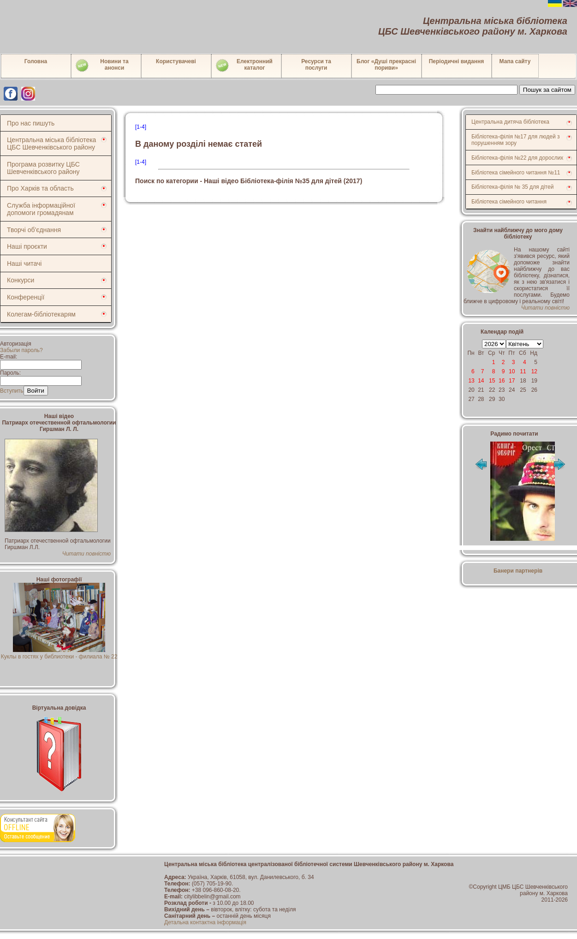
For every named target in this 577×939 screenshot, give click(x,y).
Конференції (25, 297)
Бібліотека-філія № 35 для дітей (512, 187)
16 (502, 380)
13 (471, 380)
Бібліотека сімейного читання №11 (515, 172)
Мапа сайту (515, 61)
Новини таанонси (102, 65)
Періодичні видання (456, 61)
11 (523, 371)
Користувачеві (176, 61)
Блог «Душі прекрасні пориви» (386, 64)
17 (512, 380)
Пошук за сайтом (547, 89)
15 (492, 380)
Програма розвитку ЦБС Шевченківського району (43, 168)
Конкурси (20, 280)
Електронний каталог (244, 65)
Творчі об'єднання (34, 229)
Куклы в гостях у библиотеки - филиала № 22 (59, 653)
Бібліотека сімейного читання (509, 201)
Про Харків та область (40, 188)
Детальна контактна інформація (205, 922)
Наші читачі (24, 263)
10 (512, 371)
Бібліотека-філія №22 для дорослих (517, 158)
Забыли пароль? (21, 350)
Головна (35, 61)
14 (481, 380)
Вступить (12, 391)
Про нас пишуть (30, 123)
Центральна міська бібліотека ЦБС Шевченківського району (51, 143)
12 (534, 371)
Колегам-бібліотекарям (41, 314)
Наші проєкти (27, 246)
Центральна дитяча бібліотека (510, 122)
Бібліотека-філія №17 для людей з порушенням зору (515, 139)
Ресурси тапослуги (316, 64)
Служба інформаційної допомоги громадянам (41, 209)
